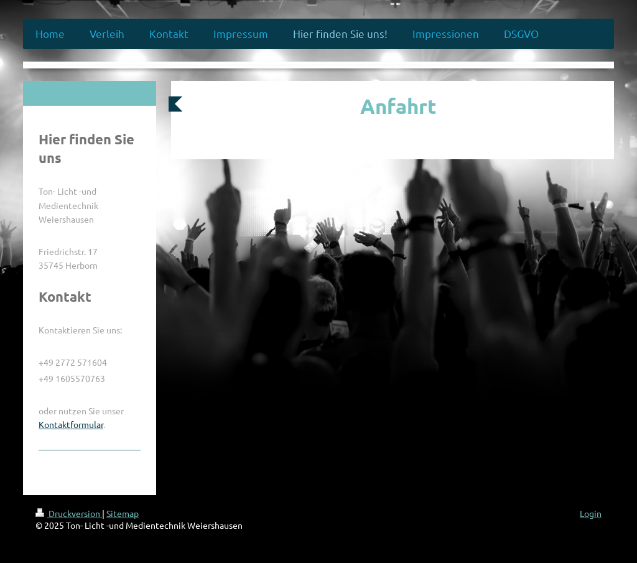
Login (591, 513)
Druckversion (68, 513)
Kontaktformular (71, 424)
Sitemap (122, 513)
